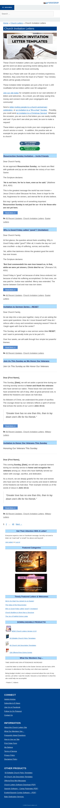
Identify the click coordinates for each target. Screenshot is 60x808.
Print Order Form (10, 743)
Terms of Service (10, 751)
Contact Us (8, 715)
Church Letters (16, 23)
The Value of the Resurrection (15, 605)
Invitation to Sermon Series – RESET (21, 307)
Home (5, 23)
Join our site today (11, 93)
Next (19, 524)
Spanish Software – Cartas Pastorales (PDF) (21, 789)
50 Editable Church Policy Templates (23, 638)
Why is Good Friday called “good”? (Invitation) (25, 230)
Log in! (17, 542)
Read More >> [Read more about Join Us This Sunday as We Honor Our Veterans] (10, 426)
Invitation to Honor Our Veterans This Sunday (25, 443)
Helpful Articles (10, 699)
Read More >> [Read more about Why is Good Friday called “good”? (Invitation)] (10, 290)
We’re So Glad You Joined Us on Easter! (19, 601)
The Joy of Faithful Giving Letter (16, 616)
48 (13, 524)
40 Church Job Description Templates (23, 645)
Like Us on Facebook (12, 707)
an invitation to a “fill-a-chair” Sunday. (31, 110)
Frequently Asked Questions (15, 735)
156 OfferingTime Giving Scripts (21, 652)
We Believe (8, 747)
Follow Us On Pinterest (13, 711)
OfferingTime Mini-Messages (15, 781)
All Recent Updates (14, 218)
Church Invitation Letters (33, 218)
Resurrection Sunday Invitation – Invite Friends (26, 156)
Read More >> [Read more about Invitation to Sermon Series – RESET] (10, 347)
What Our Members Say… (14, 731)
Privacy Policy (9, 755)
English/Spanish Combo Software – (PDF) (20, 793)
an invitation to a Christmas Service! (32, 113)
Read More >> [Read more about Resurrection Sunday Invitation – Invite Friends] (10, 213)
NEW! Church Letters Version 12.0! (24, 631)
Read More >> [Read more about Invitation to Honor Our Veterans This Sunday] (10, 508)
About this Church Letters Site (15, 727)
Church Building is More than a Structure (19, 612)
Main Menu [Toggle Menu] (7, 7)
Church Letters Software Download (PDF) (20, 785)
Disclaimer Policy (10, 759)
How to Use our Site (11, 739)
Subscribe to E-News (12, 703)
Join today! (9, 542)
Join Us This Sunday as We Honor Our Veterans (26, 361)
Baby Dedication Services (14, 797)
